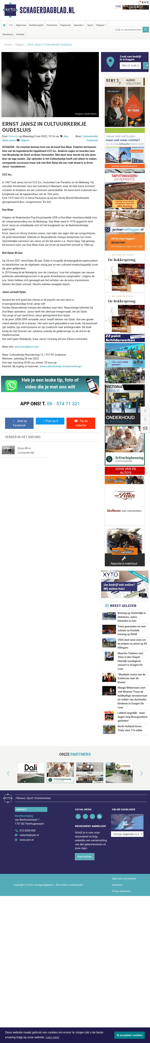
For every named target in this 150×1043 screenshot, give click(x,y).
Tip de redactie (81, 423)
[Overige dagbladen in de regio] (127, 834)
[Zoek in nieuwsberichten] (128, 29)
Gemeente (52, 25)
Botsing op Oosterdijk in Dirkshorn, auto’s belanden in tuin (132, 617)
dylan (5, 140)
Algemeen (21, 25)
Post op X (50, 421)
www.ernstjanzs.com (26, 346)
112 (11, 25)
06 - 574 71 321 (63, 403)
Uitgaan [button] (100, 25)
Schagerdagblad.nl (47, 10)
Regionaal (65, 25)
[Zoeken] (146, 29)
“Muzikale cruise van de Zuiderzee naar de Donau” (131, 678)
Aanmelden (84, 856)
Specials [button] (78, 25)
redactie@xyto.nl (29, 835)
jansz (13, 140)
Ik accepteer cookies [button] (129, 1035)
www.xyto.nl (26, 839)
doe (66, 136)
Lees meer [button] (52, 1037)
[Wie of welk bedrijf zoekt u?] (130, 65)
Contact (20, 34)
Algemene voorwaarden (124, 878)
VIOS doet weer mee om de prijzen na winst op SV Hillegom (132, 643)
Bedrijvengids (36, 25)
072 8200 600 (27, 830)
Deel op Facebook (19, 423)
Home (7, 44)
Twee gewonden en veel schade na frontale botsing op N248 (131, 630)
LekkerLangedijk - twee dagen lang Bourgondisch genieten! (132, 716)
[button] (4, 773)
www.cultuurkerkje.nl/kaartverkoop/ (61, 366)
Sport (90, 25)
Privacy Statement (121, 891)
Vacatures (8, 34)
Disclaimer (117, 884)
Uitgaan (19, 44)
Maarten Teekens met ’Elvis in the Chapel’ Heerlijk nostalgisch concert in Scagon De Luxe (130, 661)
